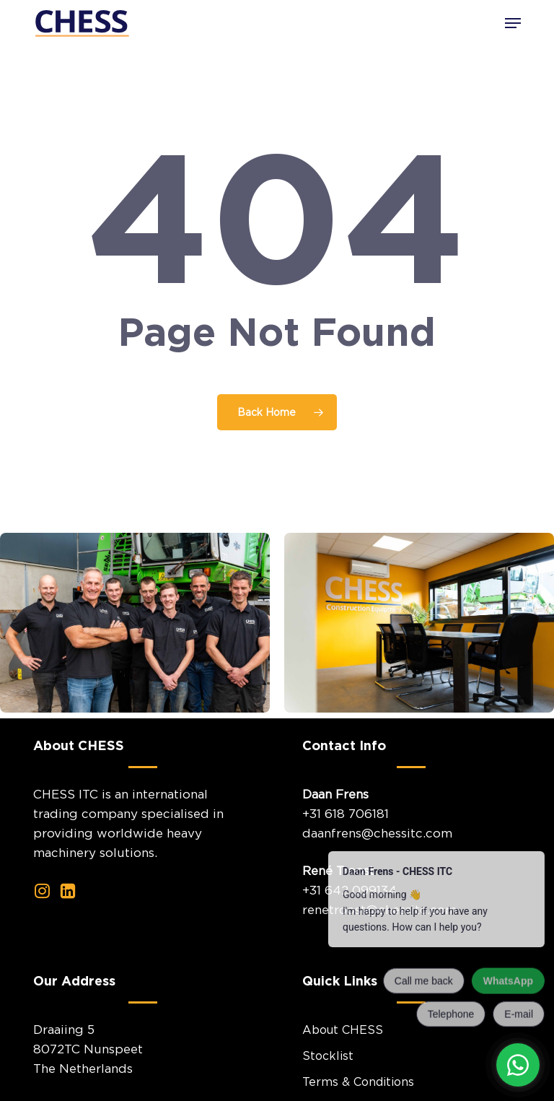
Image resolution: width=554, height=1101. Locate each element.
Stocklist (327, 1055)
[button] (513, 23)
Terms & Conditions (358, 1081)
